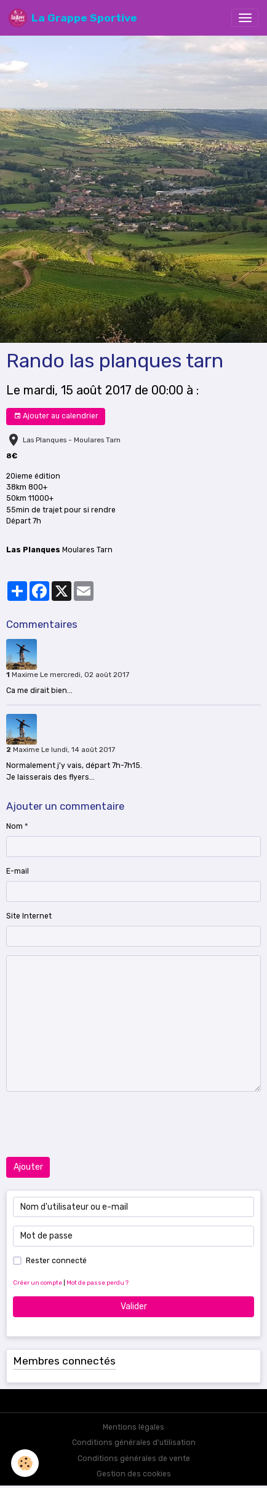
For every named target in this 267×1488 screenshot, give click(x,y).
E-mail (17, 871)
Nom (14, 826)
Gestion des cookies (134, 1474)
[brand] (73, 18)
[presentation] (99, 1124)
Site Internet (29, 916)
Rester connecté (56, 1260)
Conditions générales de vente (134, 1458)
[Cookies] (25, 1463)
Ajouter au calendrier (56, 416)
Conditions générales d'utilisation (134, 1442)
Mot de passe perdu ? (97, 1282)
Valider (134, 1306)
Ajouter (28, 1167)
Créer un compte (37, 1282)
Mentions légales (133, 1427)
